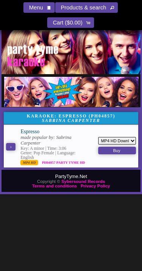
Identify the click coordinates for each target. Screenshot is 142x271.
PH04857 (49, 162)
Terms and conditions (54, 186)
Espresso (29, 131)
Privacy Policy (95, 186)
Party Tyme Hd (70, 162)
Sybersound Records (83, 181)
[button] (38, 7)
